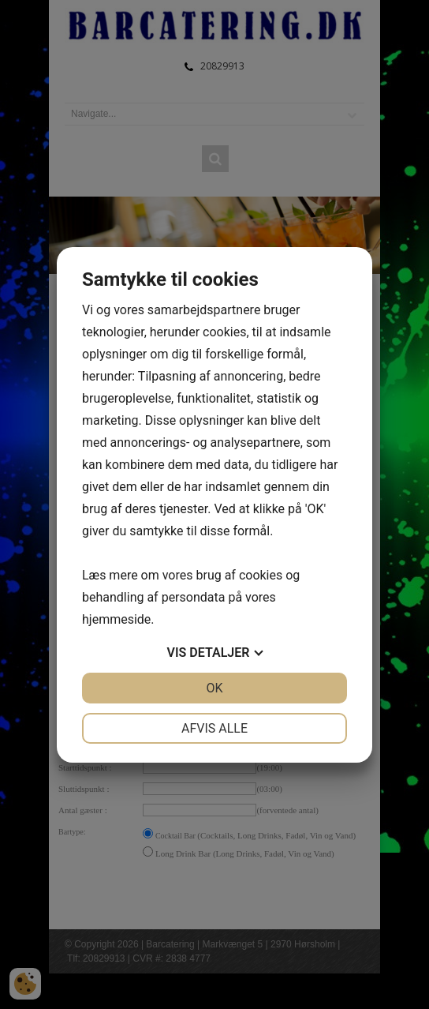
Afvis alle (214, 728)
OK (214, 688)
